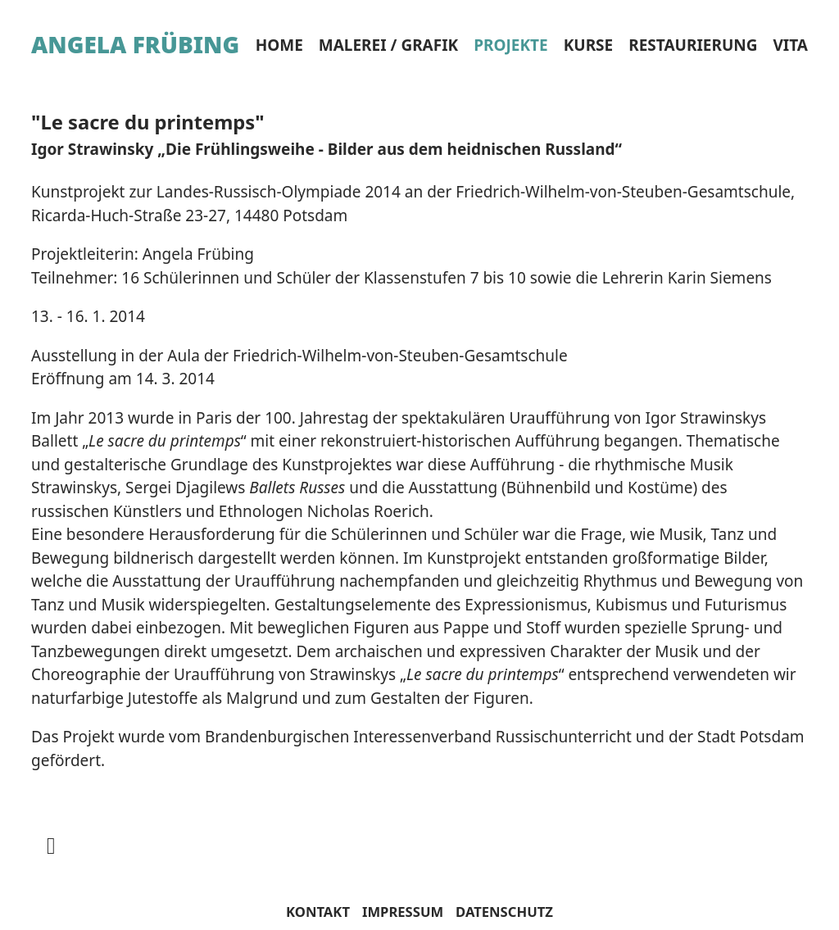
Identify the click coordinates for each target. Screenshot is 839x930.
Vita (790, 45)
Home (279, 45)
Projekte (510, 45)
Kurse (589, 45)
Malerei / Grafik (388, 45)
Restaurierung (692, 45)
